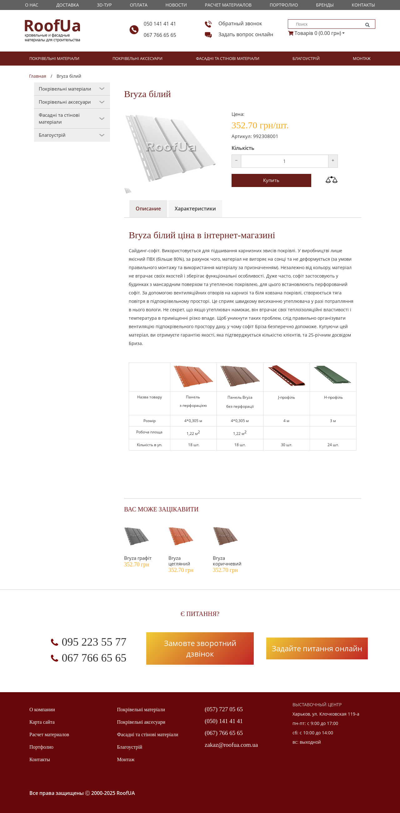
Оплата (138, 5)
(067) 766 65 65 (224, 733)
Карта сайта (42, 722)
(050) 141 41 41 (224, 721)
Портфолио (284, 5)
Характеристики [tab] (195, 208)
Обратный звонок (240, 23)
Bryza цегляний (179, 561)
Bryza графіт (138, 558)
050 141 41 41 (160, 23)
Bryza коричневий (227, 561)
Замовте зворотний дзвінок (200, 648)
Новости (176, 5)
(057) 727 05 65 (224, 709)
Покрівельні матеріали (54, 58)
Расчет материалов (228, 5)
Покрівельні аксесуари (137, 58)
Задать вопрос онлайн (245, 34)
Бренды (325, 5)
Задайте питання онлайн (317, 648)
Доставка (67, 5)
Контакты (363, 5)
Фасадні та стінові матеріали (227, 58)
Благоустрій (306, 58)
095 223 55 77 (94, 642)
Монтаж (362, 58)
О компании (42, 709)
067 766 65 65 (160, 35)
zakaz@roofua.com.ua (231, 745)
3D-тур (104, 5)
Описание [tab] (148, 208)
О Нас (31, 5)
